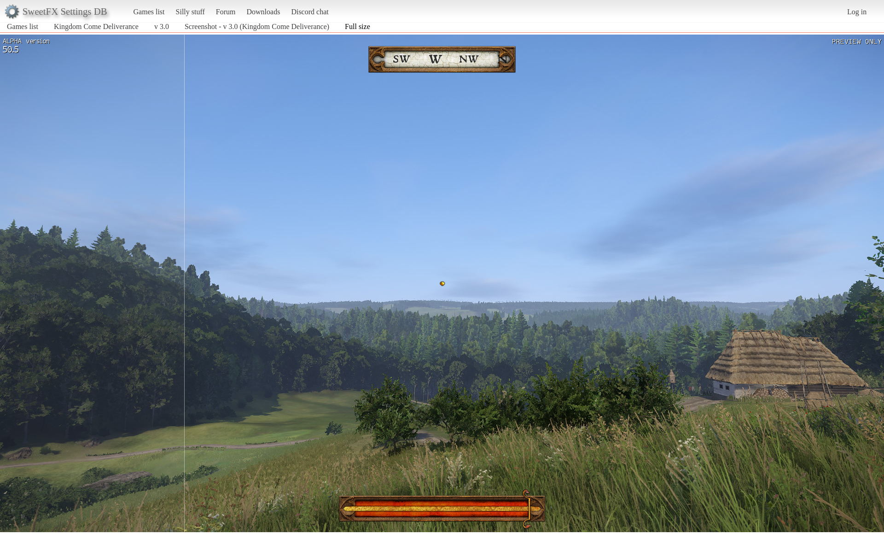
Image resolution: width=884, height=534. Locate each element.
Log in (857, 12)
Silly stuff (190, 12)
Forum (226, 12)
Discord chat (309, 12)
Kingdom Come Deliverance (96, 26)
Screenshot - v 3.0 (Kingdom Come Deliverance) (257, 26)
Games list (149, 12)
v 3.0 (161, 26)
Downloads (263, 12)
